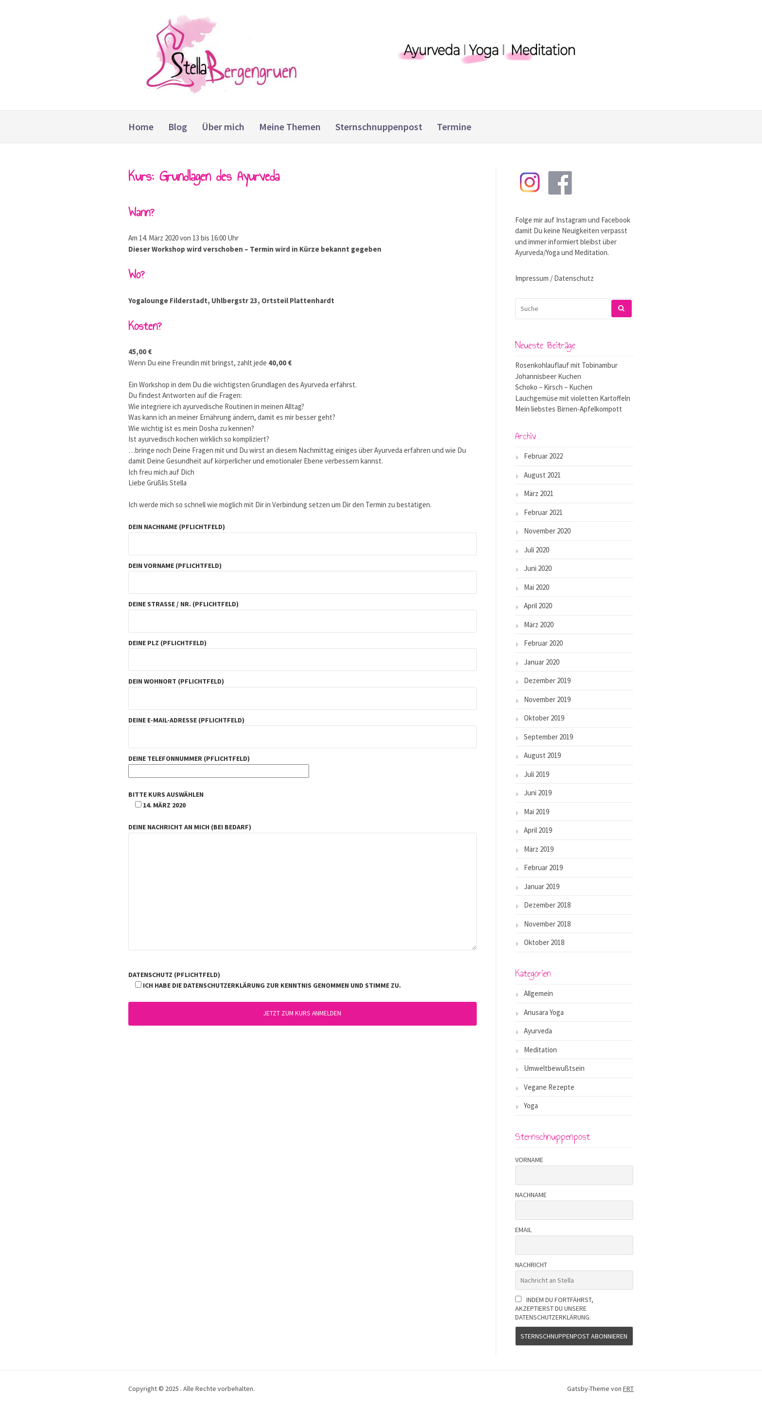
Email (523, 1229)
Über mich (223, 126)
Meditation (540, 1049)
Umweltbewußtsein (554, 1068)
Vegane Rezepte (549, 1087)
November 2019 (547, 699)
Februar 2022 (543, 456)
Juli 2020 (536, 549)
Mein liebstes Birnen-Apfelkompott (568, 408)
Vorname (529, 1159)
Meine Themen (290, 126)
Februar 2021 (543, 512)
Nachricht (531, 1264)
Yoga (531, 1105)
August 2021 (542, 475)
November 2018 (547, 923)
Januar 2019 (541, 886)
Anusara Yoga (544, 1012)
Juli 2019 (536, 774)
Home (141, 126)
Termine (454, 126)
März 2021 (539, 493)
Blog (177, 126)
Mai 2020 (536, 587)
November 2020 (547, 530)
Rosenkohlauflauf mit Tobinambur (566, 365)
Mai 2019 (536, 811)
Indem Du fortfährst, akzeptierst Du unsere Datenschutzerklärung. (554, 1308)
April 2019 (538, 830)
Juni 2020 (538, 568)
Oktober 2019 (544, 717)
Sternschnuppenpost (378, 126)
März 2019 (539, 849)
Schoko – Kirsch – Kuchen (553, 387)
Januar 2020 (541, 662)
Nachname (531, 1194)
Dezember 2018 (547, 904)
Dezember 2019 (547, 680)
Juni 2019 (538, 792)
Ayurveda (538, 1030)
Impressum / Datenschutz (554, 278)
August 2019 (542, 755)
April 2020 (538, 605)
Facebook (615, 219)
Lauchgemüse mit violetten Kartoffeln (572, 398)
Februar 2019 (543, 867)
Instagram (571, 219)
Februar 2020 (543, 643)
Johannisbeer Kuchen (548, 376)
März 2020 (539, 624)
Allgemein (538, 993)
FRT (628, 1388)
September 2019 (548, 736)
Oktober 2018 (544, 942)
